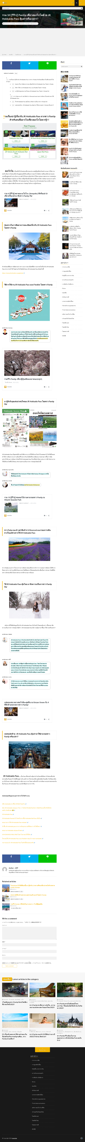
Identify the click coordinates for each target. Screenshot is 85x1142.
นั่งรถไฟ (12, 999)
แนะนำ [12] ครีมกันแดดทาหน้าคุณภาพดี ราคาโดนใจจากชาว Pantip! (75, 150)
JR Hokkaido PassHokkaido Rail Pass (22, 818)
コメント (4, 925)
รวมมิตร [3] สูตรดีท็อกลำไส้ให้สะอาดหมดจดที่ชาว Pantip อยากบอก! (75, 132)
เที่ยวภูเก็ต (19, 1031)
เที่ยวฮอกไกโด (33, 23)
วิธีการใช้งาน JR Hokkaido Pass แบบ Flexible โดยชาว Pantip (29, 88)
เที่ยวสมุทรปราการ (69, 1031)
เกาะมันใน (32, 1002)
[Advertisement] (42, 41)
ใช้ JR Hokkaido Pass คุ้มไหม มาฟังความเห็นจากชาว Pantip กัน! (29, 102)
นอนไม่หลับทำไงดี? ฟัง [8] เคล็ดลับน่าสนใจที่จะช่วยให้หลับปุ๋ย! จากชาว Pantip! (75, 86)
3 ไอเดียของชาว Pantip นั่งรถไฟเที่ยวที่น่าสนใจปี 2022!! (14, 1003)
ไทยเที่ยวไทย (65, 327)
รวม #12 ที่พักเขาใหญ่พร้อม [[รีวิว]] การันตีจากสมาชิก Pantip (75, 236)
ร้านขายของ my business (68, 310)
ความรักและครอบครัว (68, 279)
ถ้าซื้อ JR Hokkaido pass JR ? (22, 826)
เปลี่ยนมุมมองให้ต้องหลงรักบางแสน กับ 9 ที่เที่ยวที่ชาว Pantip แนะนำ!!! (75, 210)
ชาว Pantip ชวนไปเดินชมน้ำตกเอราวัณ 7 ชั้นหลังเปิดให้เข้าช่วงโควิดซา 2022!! (69, 1006)
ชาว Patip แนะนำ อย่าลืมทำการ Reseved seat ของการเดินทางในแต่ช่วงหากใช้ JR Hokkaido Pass (32, 97)
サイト (4, 955)
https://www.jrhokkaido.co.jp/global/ (13, 273)
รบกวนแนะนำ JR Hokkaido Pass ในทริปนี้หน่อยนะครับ (18, 842)
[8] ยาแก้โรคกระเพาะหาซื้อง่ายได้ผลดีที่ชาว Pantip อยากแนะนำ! (75, 113)
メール (4, 948)
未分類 (64, 335)
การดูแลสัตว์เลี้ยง (66, 271)
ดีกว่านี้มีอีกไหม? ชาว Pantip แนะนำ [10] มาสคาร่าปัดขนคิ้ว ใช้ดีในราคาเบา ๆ (76, 141)
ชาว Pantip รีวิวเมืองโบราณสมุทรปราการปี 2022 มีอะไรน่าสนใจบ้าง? (69, 1038)
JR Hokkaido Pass (8, 814)
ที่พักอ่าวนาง (38, 1031)
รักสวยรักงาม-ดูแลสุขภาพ (68, 305)
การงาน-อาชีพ (66, 267)
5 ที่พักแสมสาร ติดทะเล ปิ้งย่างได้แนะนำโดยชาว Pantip (76, 219)
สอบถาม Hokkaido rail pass (13, 830)
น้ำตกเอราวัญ (66, 1001)
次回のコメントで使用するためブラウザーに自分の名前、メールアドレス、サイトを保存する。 (27, 963)
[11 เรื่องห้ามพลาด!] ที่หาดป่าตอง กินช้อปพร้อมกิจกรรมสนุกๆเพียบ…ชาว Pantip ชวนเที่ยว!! (14, 1036)
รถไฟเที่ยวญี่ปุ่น (21, 23)
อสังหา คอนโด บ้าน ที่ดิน (68, 314)
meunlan (14, 1138)
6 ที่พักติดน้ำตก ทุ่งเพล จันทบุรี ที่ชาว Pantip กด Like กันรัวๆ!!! (75, 255)
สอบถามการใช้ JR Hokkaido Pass (15, 822)
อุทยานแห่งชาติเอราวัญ (75, 1001)
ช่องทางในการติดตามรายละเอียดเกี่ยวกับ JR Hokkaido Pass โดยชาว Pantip (32, 84)
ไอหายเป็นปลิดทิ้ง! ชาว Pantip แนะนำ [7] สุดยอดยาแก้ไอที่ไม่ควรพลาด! (75, 95)
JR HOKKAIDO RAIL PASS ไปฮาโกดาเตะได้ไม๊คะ (17, 834)
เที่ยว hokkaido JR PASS (14, 804)
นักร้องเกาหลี (65, 297)
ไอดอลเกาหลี (65, 331)
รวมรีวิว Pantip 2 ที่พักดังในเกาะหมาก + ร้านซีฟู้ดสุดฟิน (26, 904)
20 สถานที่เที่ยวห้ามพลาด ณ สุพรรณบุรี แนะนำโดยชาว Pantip (28, 895)
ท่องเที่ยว (13, 23)
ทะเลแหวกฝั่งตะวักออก (42, 1001)
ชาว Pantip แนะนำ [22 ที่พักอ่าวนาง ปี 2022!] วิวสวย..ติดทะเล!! (42, 1035)
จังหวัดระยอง (34, 1001)
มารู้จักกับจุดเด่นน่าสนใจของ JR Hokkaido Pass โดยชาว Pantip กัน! (30, 91)
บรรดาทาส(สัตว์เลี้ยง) (67, 301)
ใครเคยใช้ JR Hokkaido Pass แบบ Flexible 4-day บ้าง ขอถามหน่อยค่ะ (22, 838)
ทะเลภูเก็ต (6, 1031)
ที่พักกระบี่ (33, 1031)
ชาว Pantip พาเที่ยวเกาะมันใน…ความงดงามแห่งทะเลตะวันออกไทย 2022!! (42, 1006)
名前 (3, 941)
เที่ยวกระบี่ (48, 1031)
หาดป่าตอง (14, 1031)
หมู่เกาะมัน (50, 1001)
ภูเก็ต (10, 1031)
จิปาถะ (64, 288)
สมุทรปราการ (61, 1031)
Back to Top (42, 1050)
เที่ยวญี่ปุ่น (27, 23)
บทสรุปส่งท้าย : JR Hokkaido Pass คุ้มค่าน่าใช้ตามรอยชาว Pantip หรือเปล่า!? (33, 105)
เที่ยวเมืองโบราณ (77, 1031)
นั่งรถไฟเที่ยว (17, 999)
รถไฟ (22, 999)
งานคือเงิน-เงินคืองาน (67, 284)
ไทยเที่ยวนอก (65, 322)
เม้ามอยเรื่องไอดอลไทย (68, 318)
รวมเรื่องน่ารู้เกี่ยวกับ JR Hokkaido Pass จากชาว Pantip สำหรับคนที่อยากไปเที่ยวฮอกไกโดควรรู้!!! (30, 80)
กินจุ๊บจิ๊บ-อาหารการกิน (68, 275)
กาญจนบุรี (60, 1001)
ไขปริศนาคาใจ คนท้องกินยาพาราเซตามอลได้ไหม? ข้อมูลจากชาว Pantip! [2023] (76, 104)
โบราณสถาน (60, 1033)
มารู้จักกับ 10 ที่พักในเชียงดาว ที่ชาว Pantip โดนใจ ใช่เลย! (75, 228)
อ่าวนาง (43, 1031)
